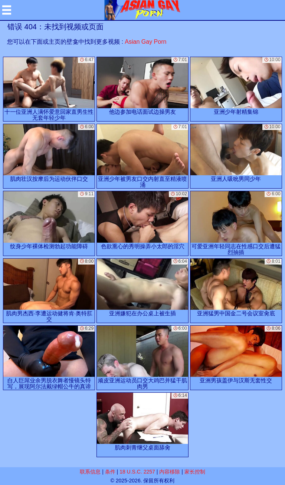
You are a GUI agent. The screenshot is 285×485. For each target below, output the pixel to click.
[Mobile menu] (7, 10)
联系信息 (90, 472)
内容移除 (169, 472)
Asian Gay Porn (145, 42)
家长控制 (194, 472)
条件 (110, 472)
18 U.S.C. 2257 (137, 472)
